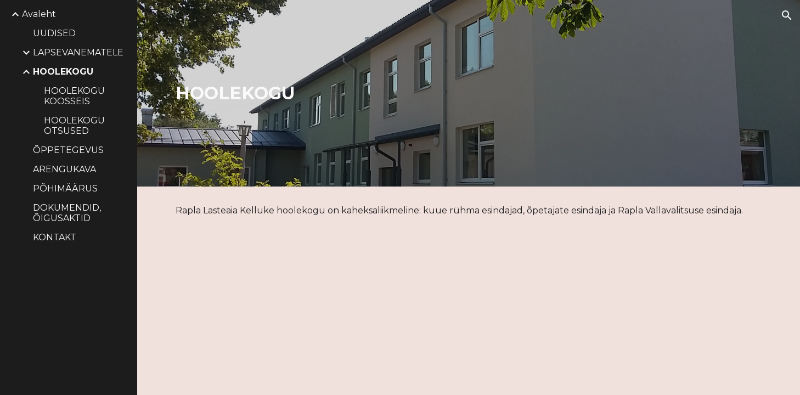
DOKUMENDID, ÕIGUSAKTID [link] (67, 212)
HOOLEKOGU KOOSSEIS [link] (74, 96)
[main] (341, 93)
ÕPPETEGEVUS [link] (68, 150)
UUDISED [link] (54, 33)
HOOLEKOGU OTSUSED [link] (74, 125)
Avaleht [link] (39, 14)
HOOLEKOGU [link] (63, 71)
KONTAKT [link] (54, 237)
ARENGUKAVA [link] (64, 169)
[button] (787, 15)
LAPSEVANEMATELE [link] (78, 52)
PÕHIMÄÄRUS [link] (65, 188)
